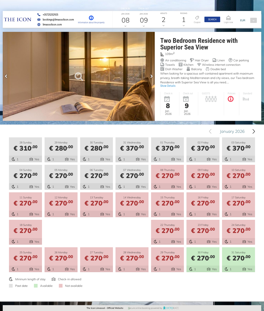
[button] (212, 19)
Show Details (167, 86)
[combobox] (248, 20)
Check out (143, 9)
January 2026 (232, 131)
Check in (125, 9)
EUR (242, 20)
